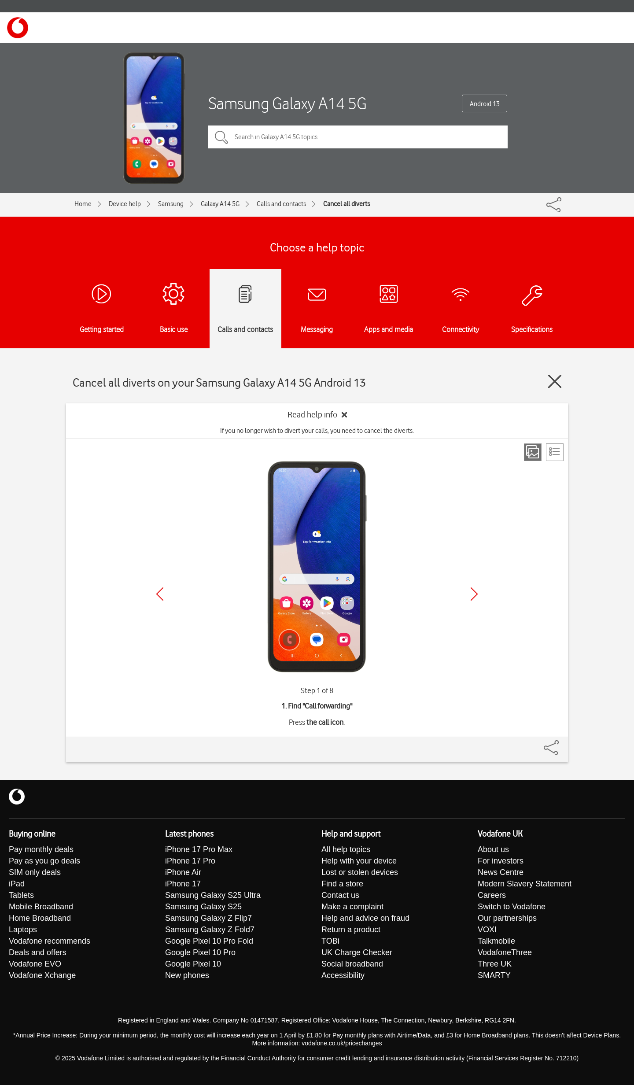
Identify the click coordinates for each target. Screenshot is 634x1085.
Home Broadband (40, 918)
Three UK (495, 964)
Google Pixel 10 (193, 964)
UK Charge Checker (356, 952)
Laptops (23, 929)
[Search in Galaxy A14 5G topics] (358, 136)
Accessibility (343, 975)
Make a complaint (352, 906)
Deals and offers (37, 952)
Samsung (171, 204)
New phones (187, 975)
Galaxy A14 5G (220, 204)
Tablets (21, 895)
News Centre (500, 872)
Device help (125, 204)
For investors (500, 860)
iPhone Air (183, 872)
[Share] (562, 743)
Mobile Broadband (41, 906)
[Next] (474, 594)
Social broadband (352, 964)
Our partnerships (507, 918)
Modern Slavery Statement (524, 883)
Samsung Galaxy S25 (203, 906)
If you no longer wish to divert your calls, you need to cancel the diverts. (317, 431)
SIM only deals (35, 872)
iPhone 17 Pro (190, 860)
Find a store (342, 883)
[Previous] (159, 594)
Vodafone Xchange (42, 975)
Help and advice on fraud (365, 918)
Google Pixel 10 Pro (200, 952)
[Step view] (533, 452)
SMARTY (494, 975)
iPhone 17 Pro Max (198, 849)
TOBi (330, 941)
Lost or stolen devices (359, 872)
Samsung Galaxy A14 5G (287, 103)
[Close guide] (554, 381)
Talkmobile (496, 941)
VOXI (487, 929)
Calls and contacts (281, 204)
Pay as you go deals (44, 860)
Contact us (340, 895)
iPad (17, 883)
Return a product (350, 929)
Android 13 (485, 104)
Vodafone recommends (49, 941)
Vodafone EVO (35, 964)
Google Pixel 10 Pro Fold (209, 941)
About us (493, 849)
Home (83, 204)
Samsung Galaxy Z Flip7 (208, 918)
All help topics (345, 849)
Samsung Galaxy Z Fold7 (209, 929)
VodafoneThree (505, 952)
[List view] (555, 452)
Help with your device (359, 860)
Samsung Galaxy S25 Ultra (213, 895)
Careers (492, 895)
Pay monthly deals (41, 849)
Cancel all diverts (346, 204)
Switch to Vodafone (512, 906)
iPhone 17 (183, 883)
